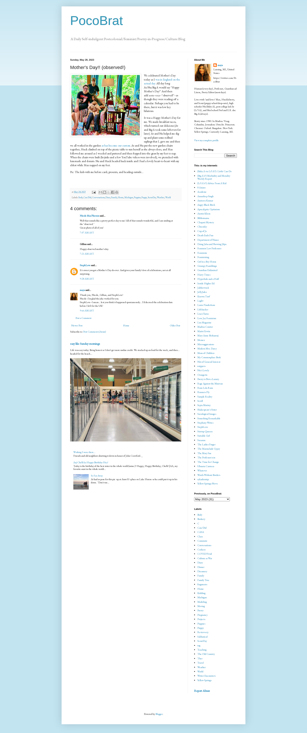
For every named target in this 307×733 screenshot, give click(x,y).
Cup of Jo (202, 231)
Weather (160, 197)
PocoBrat (96, 20)
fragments (202, 584)
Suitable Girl (203, 435)
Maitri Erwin (203, 331)
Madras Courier (205, 326)
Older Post (175, 325)
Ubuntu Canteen (205, 466)
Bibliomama (203, 218)
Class (200, 536)
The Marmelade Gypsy (208, 448)
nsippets (201, 366)
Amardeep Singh (205, 196)
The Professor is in (206, 457)
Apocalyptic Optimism (208, 209)
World (168, 197)
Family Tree (203, 580)
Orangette (202, 375)
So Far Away (97, 475)
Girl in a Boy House (206, 261)
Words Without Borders (208, 475)
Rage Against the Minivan (210, 383)
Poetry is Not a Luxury (208, 379)
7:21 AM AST (87, 253)
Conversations (98, 197)
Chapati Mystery (205, 222)
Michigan (128, 197)
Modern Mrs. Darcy (207, 348)
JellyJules (202, 292)
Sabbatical (202, 636)
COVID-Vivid (204, 554)
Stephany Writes (205, 422)
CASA (200, 532)
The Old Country (206, 654)
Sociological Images (206, 414)
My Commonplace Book (209, 357)
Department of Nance (208, 240)
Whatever (202, 470)
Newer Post (77, 325)
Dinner (200, 567)
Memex (201, 340)
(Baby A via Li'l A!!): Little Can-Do (214, 171)
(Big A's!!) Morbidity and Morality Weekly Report (213, 177)
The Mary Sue (204, 453)
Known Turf (203, 296)
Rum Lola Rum (205, 388)
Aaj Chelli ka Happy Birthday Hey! (90, 462)
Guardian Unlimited (207, 270)
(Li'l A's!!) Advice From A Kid (211, 183)
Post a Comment (83, 318)
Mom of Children (205, 353)
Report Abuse (202, 691)
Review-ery (202, 632)
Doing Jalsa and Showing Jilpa (211, 244)
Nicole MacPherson (89, 215)
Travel (200, 662)
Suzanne (201, 440)
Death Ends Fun (205, 235)
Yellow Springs (204, 680)
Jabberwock (203, 287)
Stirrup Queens (205, 431)
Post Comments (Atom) (94, 331)
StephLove (85, 265)
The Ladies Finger (206, 444)
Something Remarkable (208, 418)
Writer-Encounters (206, 675)
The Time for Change (208, 462)
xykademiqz (203, 479)
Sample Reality (204, 396)
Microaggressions (205, 344)
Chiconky (202, 226)
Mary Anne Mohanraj (207, 335)
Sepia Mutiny (204, 405)
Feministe (202, 253)
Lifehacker (202, 309)
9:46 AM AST (87, 310)
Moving (201, 606)
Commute (202, 540)
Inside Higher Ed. (206, 283)
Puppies (137, 197)
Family (114, 197)
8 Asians (201, 187)
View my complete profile (206, 140)
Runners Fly (203, 392)
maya (82, 290)
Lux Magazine (204, 322)
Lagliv (200, 300)
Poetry (200, 610)
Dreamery (202, 571)
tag (198, 645)
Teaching (202, 649)
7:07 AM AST (87, 232)
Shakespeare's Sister (207, 409)
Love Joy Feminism (206, 318)
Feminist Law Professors (209, 248)
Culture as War (204, 558)
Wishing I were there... (84, 452)
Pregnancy (202, 615)
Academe (202, 192)
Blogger (159, 714)
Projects (201, 619)
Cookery (201, 549)
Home (121, 197)
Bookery (201, 519)
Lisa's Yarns (203, 313)
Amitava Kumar (205, 200)
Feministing (203, 257)
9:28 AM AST (87, 278)
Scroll (200, 401)
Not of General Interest (208, 362)
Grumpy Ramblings (207, 266)
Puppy (144, 197)
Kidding (201, 593)
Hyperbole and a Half (208, 279)
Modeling (202, 602)
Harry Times (203, 274)
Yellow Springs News (207, 483)
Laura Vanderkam (206, 305)
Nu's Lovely (203, 370)
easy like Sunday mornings (85, 344)
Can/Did (87, 197)
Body (80, 197)
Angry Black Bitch (206, 205)
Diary (108, 197)
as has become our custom (116, 145)
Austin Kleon (203, 213)
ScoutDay (152, 197)
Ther (199, 658)
